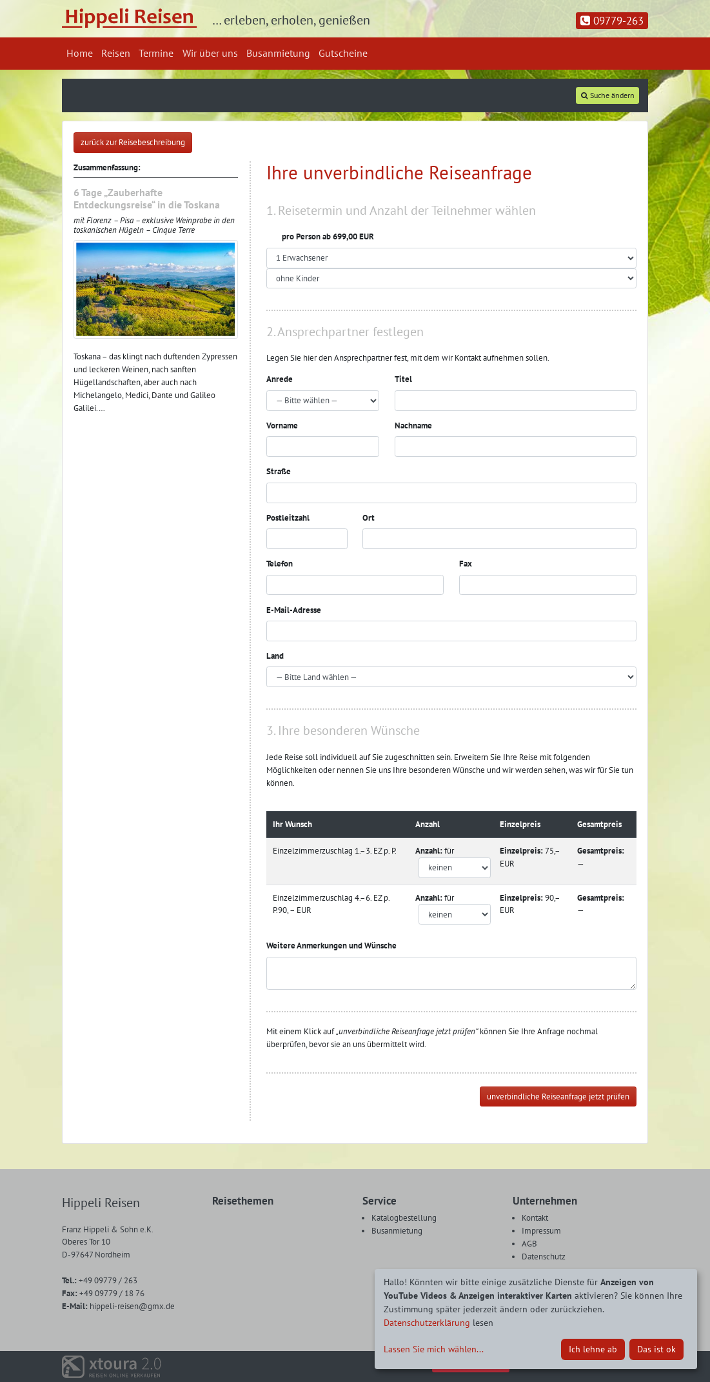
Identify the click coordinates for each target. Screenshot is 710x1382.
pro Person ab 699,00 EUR (320, 236)
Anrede (279, 379)
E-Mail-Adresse (293, 610)
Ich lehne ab (593, 1349)
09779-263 (612, 20)
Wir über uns (210, 52)
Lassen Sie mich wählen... (434, 1349)
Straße (278, 471)
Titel (403, 379)
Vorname (282, 425)
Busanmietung (278, 52)
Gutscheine (343, 52)
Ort (368, 517)
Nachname (413, 425)
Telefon (279, 563)
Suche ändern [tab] (608, 95)
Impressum (541, 1230)
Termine (156, 52)
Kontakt (535, 1217)
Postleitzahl (288, 517)
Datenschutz (544, 1256)
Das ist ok (656, 1349)
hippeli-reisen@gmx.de (118, 1306)
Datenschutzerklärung (427, 1322)
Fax (465, 563)
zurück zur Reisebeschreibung (133, 142)
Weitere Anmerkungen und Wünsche (331, 945)
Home (79, 52)
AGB (529, 1243)
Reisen (115, 52)
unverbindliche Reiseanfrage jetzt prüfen (558, 1096)
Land (275, 655)
